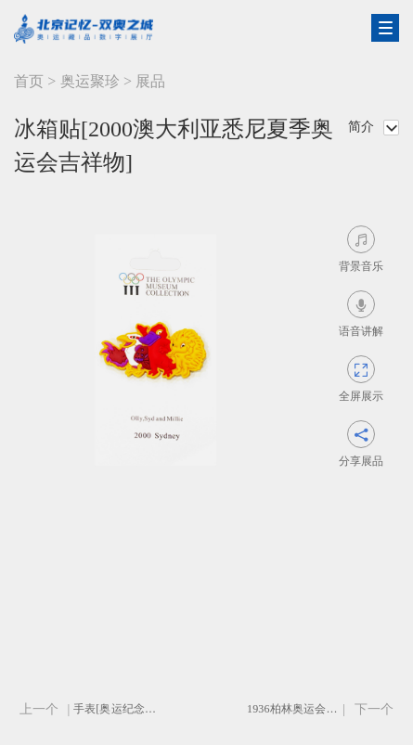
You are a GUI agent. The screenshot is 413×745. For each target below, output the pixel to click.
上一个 (38, 709)
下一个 (374, 709)
